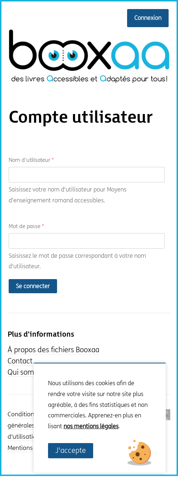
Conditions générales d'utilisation (24, 426)
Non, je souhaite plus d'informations (89, 437)
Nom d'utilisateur (31, 160)
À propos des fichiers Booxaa (53, 350)
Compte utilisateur (81, 118)
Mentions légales (31, 448)
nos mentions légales (91, 426)
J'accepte (70, 450)
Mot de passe (26, 226)
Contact (20, 361)
